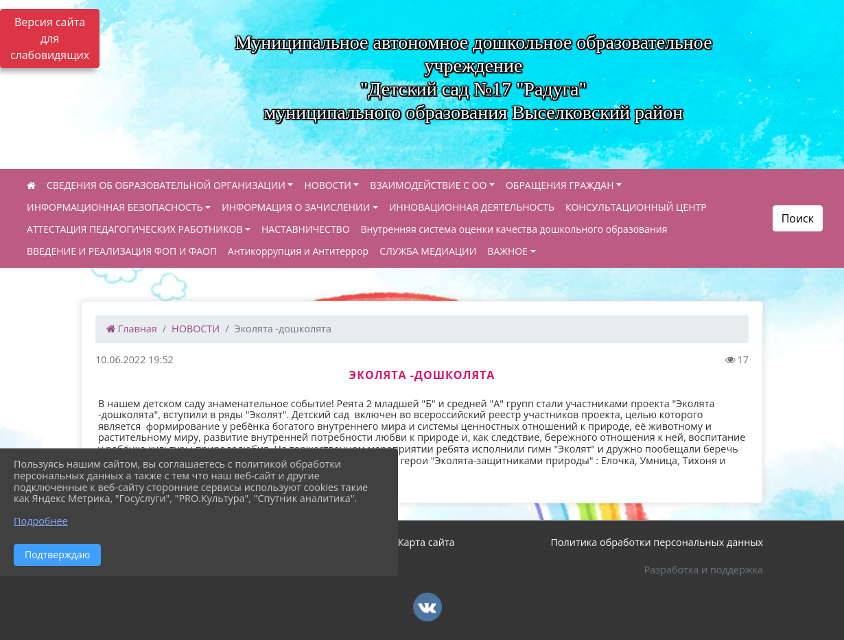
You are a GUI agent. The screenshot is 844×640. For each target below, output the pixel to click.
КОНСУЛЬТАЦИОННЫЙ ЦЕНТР (636, 207)
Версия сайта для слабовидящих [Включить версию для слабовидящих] (49, 38)
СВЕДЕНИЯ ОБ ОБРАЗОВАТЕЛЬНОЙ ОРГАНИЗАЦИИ (166, 185)
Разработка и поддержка (703, 569)
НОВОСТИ (327, 185)
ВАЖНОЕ (507, 251)
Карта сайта (426, 542)
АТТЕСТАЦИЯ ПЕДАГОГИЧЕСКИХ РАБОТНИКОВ (134, 229)
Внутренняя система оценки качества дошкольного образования (514, 229)
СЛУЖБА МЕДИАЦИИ (427, 251)
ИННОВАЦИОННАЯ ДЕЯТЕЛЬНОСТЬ (471, 207)
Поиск (798, 218)
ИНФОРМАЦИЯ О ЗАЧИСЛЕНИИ (296, 207)
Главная (131, 328)
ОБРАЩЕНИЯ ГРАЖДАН (560, 185)
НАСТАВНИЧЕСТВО (305, 229)
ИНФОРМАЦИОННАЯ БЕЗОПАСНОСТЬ (115, 207)
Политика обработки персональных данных (656, 542)
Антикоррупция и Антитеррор (298, 251)
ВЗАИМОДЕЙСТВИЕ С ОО (428, 185)
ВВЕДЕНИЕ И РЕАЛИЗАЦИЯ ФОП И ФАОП (122, 251)
